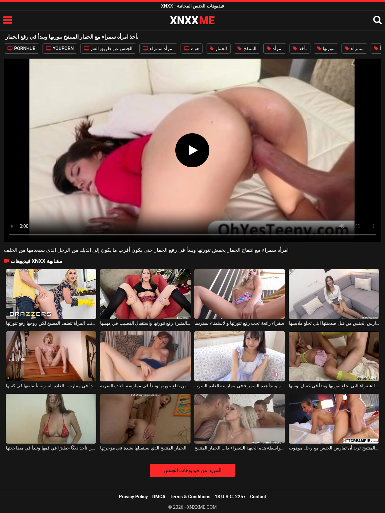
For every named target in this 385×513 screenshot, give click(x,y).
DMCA (159, 496)
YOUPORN (60, 48)
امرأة (275, 48)
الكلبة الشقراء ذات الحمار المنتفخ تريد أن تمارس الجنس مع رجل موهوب (334, 447)
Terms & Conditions (190, 496)
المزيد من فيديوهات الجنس (192, 470)
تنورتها (326, 48)
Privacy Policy (133, 496)
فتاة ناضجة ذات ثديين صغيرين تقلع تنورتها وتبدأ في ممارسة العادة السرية (145, 385)
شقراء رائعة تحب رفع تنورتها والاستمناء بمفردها (239, 323)
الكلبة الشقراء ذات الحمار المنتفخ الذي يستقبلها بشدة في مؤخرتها (145, 447)
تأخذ (299, 48)
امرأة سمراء (158, 48)
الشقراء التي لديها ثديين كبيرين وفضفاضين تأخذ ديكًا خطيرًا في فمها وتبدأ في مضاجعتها (51, 447)
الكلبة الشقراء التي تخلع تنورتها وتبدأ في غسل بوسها (334, 385)
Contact (258, 496)
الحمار (218, 48)
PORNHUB (22, 48)
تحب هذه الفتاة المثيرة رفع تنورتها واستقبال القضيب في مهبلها (145, 323)
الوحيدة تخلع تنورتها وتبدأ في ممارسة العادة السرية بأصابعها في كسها (51, 385)
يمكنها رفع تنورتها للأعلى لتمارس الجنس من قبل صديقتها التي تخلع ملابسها (334, 323)
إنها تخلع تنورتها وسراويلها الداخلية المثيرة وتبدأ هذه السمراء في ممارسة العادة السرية (239, 385)
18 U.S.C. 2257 (230, 496)
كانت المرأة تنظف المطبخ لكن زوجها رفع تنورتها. (51, 323)
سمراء (354, 48)
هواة (191, 48)
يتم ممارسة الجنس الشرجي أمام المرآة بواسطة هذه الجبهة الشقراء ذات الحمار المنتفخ (239, 447)
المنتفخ (246, 48)
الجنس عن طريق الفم (108, 48)
